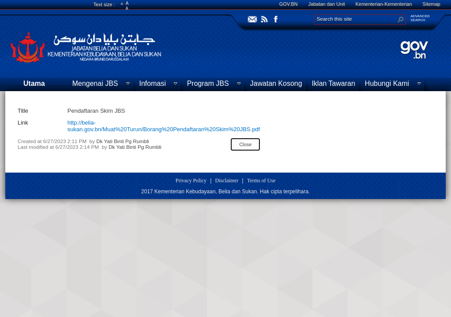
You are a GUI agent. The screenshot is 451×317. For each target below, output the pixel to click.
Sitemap (431, 4)
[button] (401, 19)
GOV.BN (288, 4)
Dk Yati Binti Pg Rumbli (122, 141)
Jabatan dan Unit (326, 4)
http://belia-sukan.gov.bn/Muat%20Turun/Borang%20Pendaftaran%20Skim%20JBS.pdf (163, 126)
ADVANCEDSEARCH (420, 18)
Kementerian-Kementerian (383, 4)
